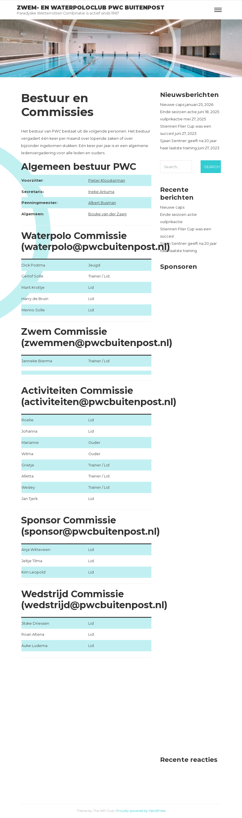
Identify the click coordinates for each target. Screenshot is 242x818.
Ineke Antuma (101, 192)
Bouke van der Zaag (107, 214)
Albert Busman (102, 203)
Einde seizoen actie (178, 112)
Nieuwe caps (172, 104)
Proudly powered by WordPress (141, 811)
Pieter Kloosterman (106, 180)
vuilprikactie (171, 119)
